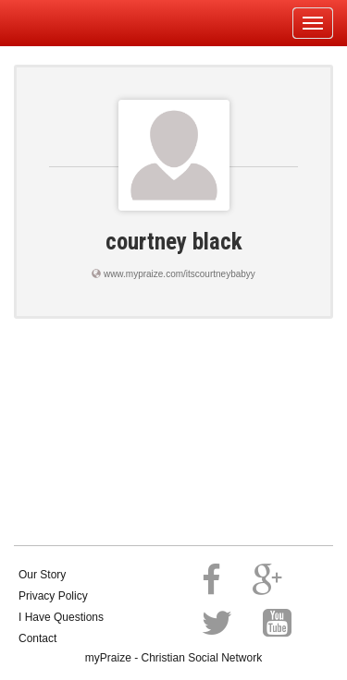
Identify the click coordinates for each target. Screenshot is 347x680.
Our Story (42, 574)
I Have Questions (61, 617)
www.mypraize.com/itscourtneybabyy (179, 274)
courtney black (173, 241)
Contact (37, 638)
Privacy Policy (53, 595)
